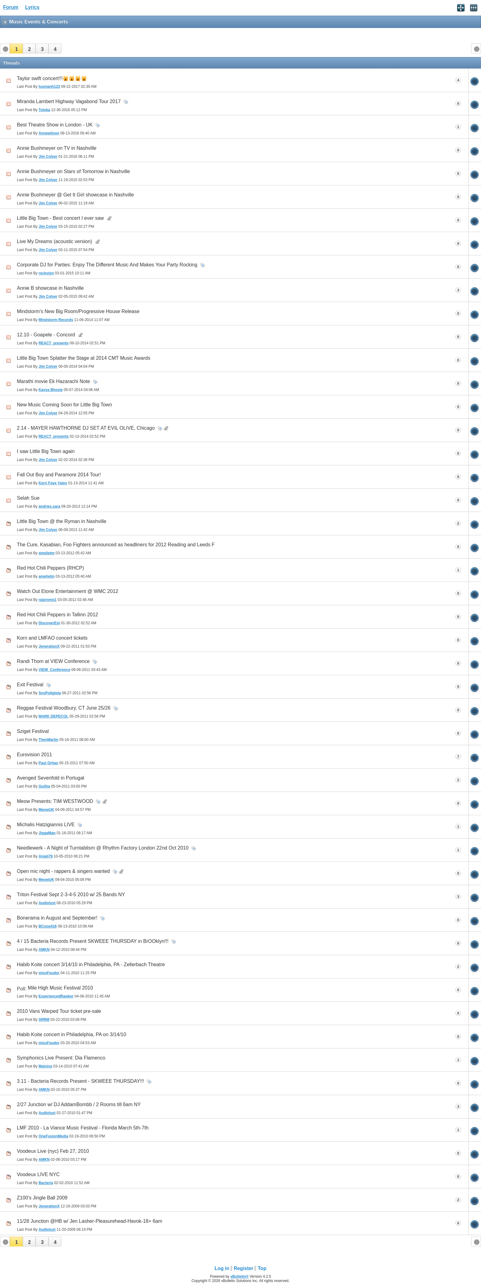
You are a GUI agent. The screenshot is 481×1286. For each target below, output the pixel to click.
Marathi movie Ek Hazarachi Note (53, 381)
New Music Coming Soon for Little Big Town (64, 404)
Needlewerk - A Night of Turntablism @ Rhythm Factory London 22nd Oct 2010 (103, 847)
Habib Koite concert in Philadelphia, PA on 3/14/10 (71, 1034)
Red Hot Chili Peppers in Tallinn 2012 (57, 614)
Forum (10, 7)
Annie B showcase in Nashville (50, 288)
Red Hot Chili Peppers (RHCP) (50, 568)
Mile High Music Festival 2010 (60, 987)
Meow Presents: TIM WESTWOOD (55, 801)
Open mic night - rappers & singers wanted (63, 871)
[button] (16, 48)
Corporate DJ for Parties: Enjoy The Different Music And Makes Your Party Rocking (107, 264)
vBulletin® (239, 1276)
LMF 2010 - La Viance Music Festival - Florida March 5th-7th (82, 1127)
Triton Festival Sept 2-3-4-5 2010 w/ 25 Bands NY (71, 894)
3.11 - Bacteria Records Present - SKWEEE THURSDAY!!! (80, 1081)
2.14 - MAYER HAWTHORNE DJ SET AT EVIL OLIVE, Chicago (86, 428)
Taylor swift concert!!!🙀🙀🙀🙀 (52, 78)
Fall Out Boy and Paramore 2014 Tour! (59, 474)
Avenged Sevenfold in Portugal (50, 778)
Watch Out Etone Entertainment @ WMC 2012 (67, 591)
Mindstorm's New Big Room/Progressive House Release (78, 311)
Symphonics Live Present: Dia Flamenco (61, 1057)
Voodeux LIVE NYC (38, 1174)
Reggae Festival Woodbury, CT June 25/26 (63, 708)
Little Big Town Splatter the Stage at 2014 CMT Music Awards (83, 358)
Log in (222, 1268)
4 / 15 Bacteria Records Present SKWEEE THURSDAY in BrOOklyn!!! (92, 941)
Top (262, 1268)
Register (243, 1268)
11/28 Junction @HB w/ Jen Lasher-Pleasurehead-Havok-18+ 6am (89, 1221)
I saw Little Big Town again (46, 451)
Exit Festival (30, 684)
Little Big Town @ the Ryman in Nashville (61, 521)
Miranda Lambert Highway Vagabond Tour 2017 (69, 101)
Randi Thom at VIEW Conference (53, 661)
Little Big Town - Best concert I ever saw (60, 218)
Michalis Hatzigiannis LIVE (46, 824)
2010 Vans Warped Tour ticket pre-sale (59, 1011)
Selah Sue (28, 498)
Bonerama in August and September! (57, 917)
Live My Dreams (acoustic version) (54, 241)
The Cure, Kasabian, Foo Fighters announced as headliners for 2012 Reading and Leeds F (116, 544)
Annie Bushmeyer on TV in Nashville (56, 148)
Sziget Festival (33, 731)
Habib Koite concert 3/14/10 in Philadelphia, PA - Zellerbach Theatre (91, 964)
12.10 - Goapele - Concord (46, 334)
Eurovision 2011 (34, 754)
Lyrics (32, 7)
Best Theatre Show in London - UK (55, 124)
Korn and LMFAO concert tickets (52, 638)
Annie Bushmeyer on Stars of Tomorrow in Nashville (73, 171)
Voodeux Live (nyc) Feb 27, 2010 (53, 1151)
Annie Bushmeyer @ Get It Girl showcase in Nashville (75, 194)
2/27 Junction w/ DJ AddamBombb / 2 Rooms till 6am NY (79, 1104)
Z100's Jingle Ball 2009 (42, 1197)
